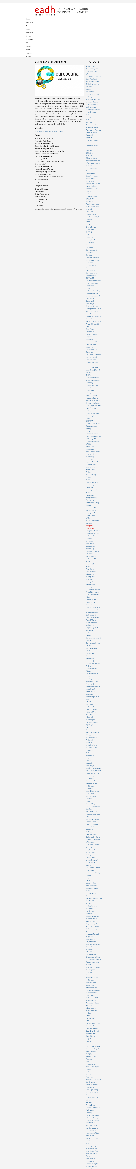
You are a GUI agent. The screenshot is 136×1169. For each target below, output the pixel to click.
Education (90, 19)
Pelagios (89, 1028)
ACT (87, 84)
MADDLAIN (90, 870)
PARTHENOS (91, 1021)
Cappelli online (91, 184)
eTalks (88, 487)
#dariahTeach (90, 36)
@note (88, 59)
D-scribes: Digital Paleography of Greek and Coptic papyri (93, 278)
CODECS (89, 207)
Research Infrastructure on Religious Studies (92, 1140)
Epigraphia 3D (90, 482)
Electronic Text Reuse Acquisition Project (92, 438)
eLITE (88, 449)
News (52, 19)
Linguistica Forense (92, 847)
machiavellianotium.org (94, 868)
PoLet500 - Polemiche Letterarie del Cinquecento (93, 1048)
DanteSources (91, 283)
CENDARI (89, 194)
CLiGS (88, 204)
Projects (73, 19)
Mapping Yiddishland (93, 914)
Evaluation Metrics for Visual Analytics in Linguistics (93, 505)
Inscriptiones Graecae (93, 737)
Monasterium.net (92, 947)
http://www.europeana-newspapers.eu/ (49, 101)
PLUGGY (89, 1044)
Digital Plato (90, 357)
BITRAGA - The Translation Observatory (91, 140)
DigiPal (88, 344)
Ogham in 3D (90, 988)
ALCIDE (89, 87)
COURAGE (90, 247)
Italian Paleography (92, 773)
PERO (88, 1031)
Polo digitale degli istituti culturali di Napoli (92, 1061)
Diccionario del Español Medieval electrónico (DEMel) (93, 336)
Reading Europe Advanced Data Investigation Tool (92, 1117)
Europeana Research (93, 500)
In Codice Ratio (91, 715)
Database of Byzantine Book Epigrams (91, 303)
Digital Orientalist (92, 355)
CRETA (88, 258)
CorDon (89, 224)
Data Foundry (90, 298)
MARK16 (89, 916)
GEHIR (88, 610)
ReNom (88, 1125)
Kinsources (89, 799)
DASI (88, 296)
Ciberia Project (91, 196)
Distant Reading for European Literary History (93, 395)
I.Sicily (88, 697)
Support (38, 22)
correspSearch (91, 245)
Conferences (81, 19)
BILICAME (89, 125)
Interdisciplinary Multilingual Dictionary (91, 755)
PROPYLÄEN (90, 1092)
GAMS (88, 605)
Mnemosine (90, 944)
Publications (65, 19)
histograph (90, 674)
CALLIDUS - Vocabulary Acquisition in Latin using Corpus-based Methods (93, 173)
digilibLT (89, 342)
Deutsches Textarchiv (93, 324)
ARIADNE (89, 92)
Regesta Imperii (91, 1123)
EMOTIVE (89, 457)
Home (37, 19)
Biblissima (89, 122)
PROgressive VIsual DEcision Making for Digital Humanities (93, 1087)
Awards (44, 22)
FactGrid (89, 536)
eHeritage (89, 429)
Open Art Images (92, 998)
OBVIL (88, 985)
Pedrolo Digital (91, 1026)
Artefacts (89, 107)
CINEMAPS (90, 199)
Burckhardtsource (92, 166)
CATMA (89, 191)
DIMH (88, 388)
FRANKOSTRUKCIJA (93, 569)
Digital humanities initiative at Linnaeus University (93, 349)
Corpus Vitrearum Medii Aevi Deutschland (92, 237)
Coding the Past (91, 209)
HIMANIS (89, 671)
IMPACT (89, 712)
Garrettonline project (93, 607)
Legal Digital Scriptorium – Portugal (90, 821)
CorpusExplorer (91, 242)
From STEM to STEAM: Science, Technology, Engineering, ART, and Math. (92, 594)
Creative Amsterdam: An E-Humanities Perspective (93, 252)
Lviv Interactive (91, 863)
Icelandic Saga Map (92, 702)
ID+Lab (88, 704)
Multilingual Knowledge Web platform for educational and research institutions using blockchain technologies (93, 957)
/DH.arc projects (92, 38)
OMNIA (89, 990)
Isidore (88, 771)
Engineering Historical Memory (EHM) (92, 472)
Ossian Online (91, 1013)
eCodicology (90, 426)
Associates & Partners (55, 22)
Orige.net (89, 1011)
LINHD (88, 850)
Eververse (89, 510)
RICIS (88, 1166)
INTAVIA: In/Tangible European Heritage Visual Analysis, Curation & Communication (93, 745)
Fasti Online (90, 538)
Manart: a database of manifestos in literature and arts (92, 888)
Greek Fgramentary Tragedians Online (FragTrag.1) (92, 650)
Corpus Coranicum (92, 227)
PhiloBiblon (90, 1041)
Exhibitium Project (92, 521)
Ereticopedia (90, 485)
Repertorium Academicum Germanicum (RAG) (92, 1130)
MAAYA (88, 865)
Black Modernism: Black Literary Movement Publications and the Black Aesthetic (93, 150)
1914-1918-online (91, 41)
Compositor (90, 212)
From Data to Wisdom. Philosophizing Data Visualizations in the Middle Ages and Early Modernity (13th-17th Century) (93, 579)
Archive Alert (90, 89)
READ (88, 1113)
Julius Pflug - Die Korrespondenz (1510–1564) (93, 783)
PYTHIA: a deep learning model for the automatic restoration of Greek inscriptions (93, 1100)
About (58, 19)
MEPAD (89, 934)
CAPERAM (90, 181)
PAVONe (89, 1023)
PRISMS (89, 1072)
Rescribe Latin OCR (93, 1136)
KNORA (89, 801)
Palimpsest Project (92, 1018)
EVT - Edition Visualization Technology (90, 515)
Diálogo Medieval (92, 332)
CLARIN (89, 201)
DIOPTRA (89, 390)
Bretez (88, 163)
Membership (44, 19)
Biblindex (89, 120)
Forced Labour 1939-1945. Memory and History (93, 563)
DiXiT (88, 401)
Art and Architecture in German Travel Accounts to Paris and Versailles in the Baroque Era (93, 99)
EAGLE (88, 413)
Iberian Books (90, 699)
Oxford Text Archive (93, 1016)
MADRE (89, 873)
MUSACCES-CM (92, 967)
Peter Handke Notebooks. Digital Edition (92, 1036)
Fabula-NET (90, 533)
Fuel (87, 602)
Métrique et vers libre (93, 937)
